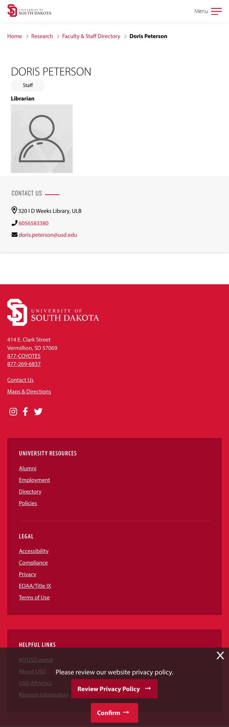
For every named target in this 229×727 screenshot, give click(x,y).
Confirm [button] (108, 713)
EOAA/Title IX (35, 586)
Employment (34, 480)
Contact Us (20, 380)
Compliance (33, 562)
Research (42, 36)
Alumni (27, 468)
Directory (30, 491)
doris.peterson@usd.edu (48, 235)
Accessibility (34, 551)
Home (14, 36)
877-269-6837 (24, 364)
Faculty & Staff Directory (91, 36)
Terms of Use (34, 597)
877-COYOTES (24, 356)
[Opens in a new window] (13, 412)
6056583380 (33, 223)
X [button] (220, 655)
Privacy (27, 574)
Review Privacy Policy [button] (108, 689)
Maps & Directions (29, 391)
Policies (28, 503)
